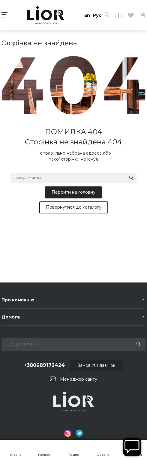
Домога (11, 317)
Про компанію (18, 300)
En (87, 15)
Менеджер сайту (78, 379)
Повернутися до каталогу (73, 207)
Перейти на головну (73, 192)
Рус (97, 15)
